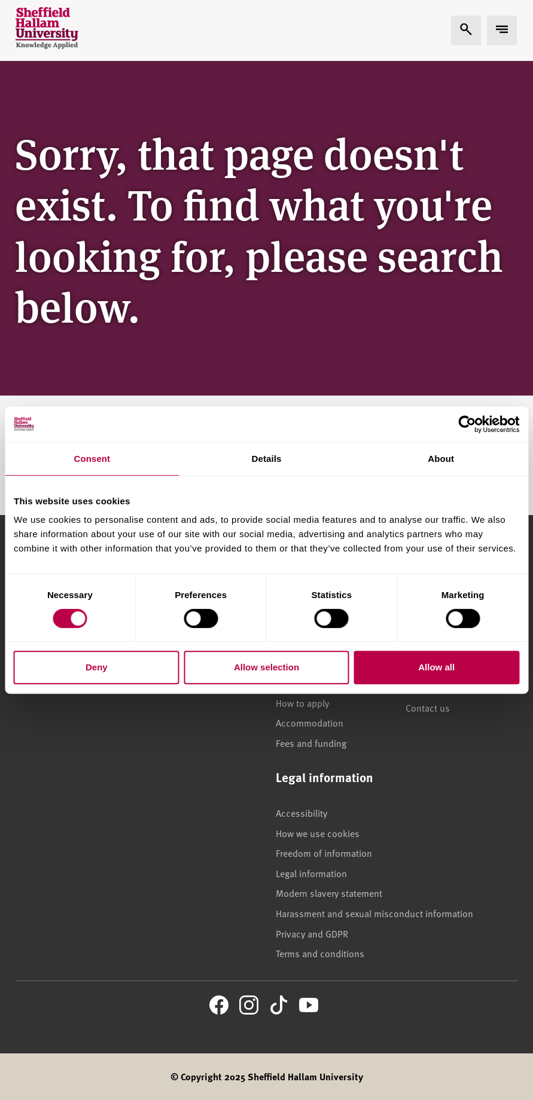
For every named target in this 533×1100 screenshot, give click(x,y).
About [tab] (441, 459)
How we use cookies (318, 832)
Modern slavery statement (329, 892)
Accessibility (301, 812)
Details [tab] (267, 459)
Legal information (311, 873)
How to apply (302, 702)
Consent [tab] (92, 459)
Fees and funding (311, 742)
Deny (97, 667)
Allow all (436, 667)
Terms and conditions (320, 953)
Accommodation (309, 722)
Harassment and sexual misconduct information (374, 913)
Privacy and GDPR (312, 933)
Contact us (428, 707)
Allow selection (266, 667)
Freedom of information (324, 852)
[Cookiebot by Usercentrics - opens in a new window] (467, 424)
